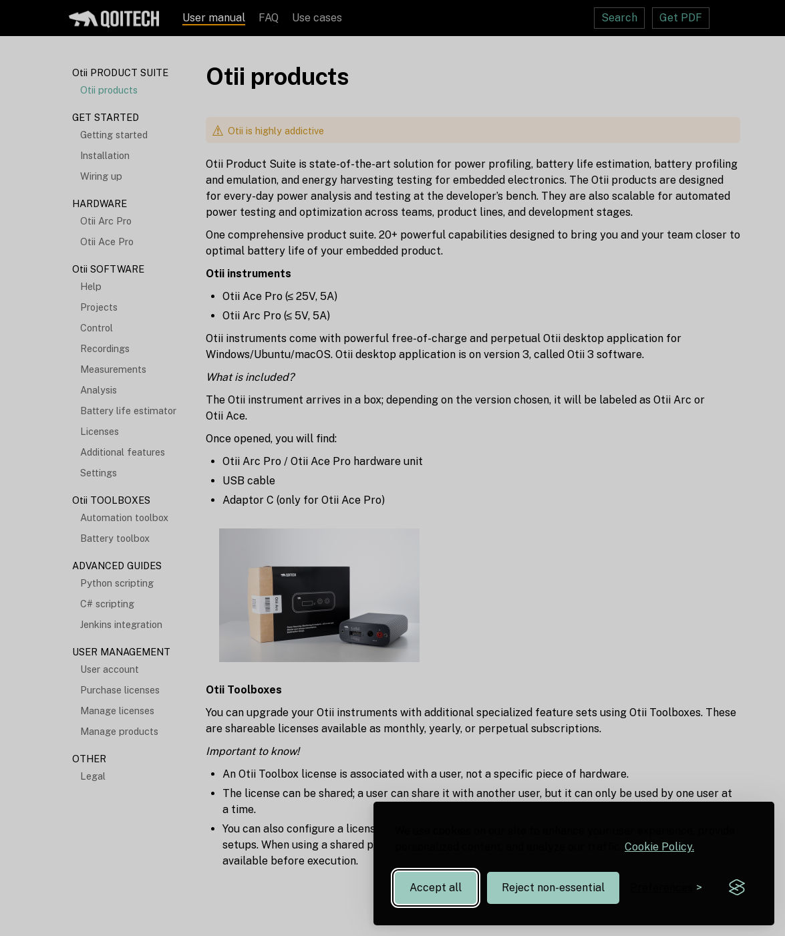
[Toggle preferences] (666, 887)
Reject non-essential (553, 887)
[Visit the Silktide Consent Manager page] (737, 888)
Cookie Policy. (659, 846)
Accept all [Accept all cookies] (436, 887)
